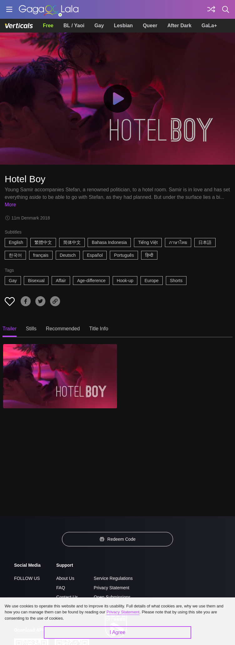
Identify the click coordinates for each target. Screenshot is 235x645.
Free (48, 25)
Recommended (63, 328)
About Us (65, 578)
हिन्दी (149, 255)
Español (95, 255)
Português (124, 255)
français (41, 255)
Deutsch (68, 255)
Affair (61, 280)
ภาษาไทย (178, 242)
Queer (150, 25)
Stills (31, 328)
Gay (99, 25)
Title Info (98, 328)
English (16, 242)
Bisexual (36, 280)
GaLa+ (209, 25)
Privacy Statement (112, 587)
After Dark (179, 25)
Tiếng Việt (148, 242)
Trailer (10, 328)
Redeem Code (118, 539)
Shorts (176, 280)
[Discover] (211, 9)
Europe (152, 280)
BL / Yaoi (74, 25)
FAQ (60, 587)
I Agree (117, 632)
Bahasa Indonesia (109, 242)
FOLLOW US (27, 578)
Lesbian (123, 25)
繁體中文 (43, 242)
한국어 (15, 255)
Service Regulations (113, 578)
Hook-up (125, 280)
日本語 (205, 242)
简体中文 (72, 242)
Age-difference (91, 280)
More (10, 204)
